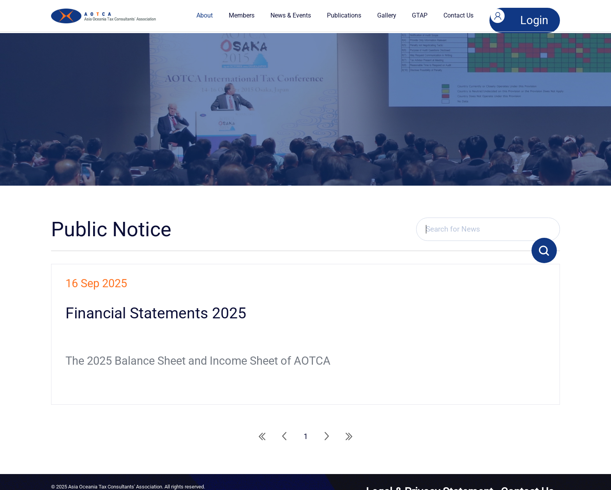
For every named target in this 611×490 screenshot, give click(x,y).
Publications (350, 15)
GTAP (426, 15)
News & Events (297, 15)
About (211, 15)
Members (248, 15)
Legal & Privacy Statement (499, 473)
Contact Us (465, 15)
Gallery (393, 15)
